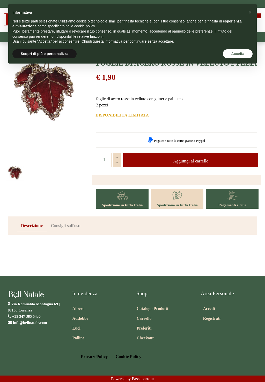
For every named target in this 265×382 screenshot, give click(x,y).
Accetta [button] (237, 54)
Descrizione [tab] (32, 225)
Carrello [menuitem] (144, 318)
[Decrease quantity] (117, 162)
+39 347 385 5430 (26, 316)
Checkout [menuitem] (145, 338)
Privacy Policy (94, 356)
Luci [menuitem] (76, 328)
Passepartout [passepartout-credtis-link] (143, 378)
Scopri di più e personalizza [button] (44, 54)
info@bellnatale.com (30, 323)
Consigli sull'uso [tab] (65, 225)
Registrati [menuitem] (212, 318)
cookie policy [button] (84, 26)
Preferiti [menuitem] (144, 328)
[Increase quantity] (117, 157)
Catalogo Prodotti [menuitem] (152, 308)
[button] (44, 112)
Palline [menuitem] (78, 338)
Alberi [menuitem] (78, 308)
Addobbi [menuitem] (80, 318)
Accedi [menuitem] (209, 308)
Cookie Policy (129, 356)
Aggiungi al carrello (191, 161)
